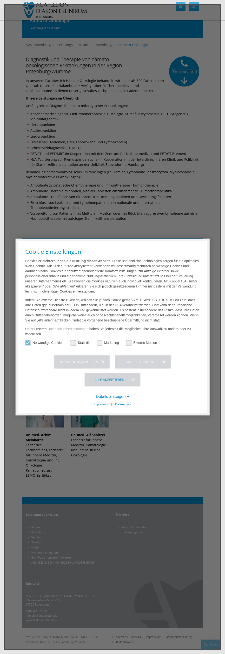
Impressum (101, 404)
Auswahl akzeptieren (79, 362)
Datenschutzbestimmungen (67, 329)
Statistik (80, 342)
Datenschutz (123, 404)
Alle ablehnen (140, 362)
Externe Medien (141, 342)
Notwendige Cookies (44, 342)
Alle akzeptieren (109, 379)
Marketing (108, 342)
